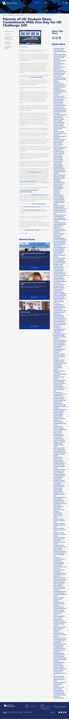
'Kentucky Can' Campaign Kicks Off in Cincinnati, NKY (59, 559)
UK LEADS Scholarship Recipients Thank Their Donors (59, 525)
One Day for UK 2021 (59, 228)
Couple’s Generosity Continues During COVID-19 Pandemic (59, 290)
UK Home (32, 706)
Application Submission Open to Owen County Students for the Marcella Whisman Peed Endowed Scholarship (60, 246)
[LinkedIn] (60, 38)
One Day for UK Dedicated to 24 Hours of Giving (59, 542)
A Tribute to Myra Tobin (60, 222)
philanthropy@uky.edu (47, 706)
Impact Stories (8, 34)
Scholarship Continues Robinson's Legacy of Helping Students (59, 583)
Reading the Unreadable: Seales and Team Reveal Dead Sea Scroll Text (60, 295)
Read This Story (34, 267)
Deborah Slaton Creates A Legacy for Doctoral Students (60, 454)
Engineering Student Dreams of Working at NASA (59, 520)
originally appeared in (29, 230)
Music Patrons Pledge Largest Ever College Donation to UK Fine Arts (60, 207)
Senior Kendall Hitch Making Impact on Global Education (60, 634)
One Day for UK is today (60, 230)
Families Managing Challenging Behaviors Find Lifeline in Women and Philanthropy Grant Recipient (59, 170)
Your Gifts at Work (10, 14)
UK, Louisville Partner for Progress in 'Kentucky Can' (60, 554)
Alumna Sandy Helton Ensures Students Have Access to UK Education (59, 449)
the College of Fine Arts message (32, 209)
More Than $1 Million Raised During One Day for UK (59, 529)
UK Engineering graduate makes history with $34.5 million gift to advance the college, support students (60, 117)
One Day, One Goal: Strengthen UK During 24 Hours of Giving (60, 546)
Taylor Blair (56, 232)
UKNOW (37, 230)
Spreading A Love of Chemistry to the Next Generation (59, 604)
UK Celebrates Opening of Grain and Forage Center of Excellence (59, 471)
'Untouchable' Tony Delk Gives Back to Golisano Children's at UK (60, 312)
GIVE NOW (36, 2)
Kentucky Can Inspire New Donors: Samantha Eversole (60, 534)
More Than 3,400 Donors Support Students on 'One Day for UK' (60, 148)
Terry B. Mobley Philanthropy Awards (8, 47)
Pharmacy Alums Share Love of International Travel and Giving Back (59, 259)
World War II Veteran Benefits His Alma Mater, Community (60, 337)
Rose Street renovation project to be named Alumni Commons (59, 141)
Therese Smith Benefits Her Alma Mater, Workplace (59, 350)
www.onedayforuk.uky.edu (36, 77)
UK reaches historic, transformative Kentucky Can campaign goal (60, 105)
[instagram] (63, 712)
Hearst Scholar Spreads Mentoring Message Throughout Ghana (60, 645)
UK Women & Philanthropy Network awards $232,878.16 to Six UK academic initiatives (60, 91)
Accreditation (27, 706)
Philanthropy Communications (8, 43)
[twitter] (56, 38)
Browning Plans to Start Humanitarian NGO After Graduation (60, 406)
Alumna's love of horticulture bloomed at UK (59, 673)
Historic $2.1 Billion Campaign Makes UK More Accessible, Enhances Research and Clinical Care (59, 565)
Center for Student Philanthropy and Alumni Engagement (9, 38)
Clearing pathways (58, 690)
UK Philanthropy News (19, 14)
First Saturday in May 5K (60, 333)
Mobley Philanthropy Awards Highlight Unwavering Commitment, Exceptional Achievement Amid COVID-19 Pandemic (59, 191)
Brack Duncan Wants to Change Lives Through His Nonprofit (59, 650)
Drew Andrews (57, 347)
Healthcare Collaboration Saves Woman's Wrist (59, 687)
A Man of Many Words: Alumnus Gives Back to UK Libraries (59, 588)
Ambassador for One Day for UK (39, 194)
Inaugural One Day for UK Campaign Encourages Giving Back (60, 571)
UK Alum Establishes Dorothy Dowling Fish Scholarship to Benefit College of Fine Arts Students (59, 201)
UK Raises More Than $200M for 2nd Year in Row (59, 494)
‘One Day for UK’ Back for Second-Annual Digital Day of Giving (59, 286)
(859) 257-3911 (46, 709)
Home (4, 14)
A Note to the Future (59, 250)
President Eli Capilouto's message (32, 206)
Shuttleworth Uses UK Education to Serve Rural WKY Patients (60, 503)
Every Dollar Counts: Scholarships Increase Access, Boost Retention (60, 693)
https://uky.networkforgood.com (28, 181)
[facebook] (53, 38)
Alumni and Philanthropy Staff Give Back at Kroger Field (60, 226)
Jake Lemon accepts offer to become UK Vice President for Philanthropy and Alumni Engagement (60, 134)
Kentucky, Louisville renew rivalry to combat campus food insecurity (60, 71)
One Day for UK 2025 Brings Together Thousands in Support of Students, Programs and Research (60, 77)
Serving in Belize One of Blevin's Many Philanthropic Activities (59, 576)
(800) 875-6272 (46, 708)
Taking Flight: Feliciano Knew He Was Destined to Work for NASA (59, 344)
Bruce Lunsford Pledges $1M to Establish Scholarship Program (59, 499)
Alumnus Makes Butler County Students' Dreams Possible (59, 617)
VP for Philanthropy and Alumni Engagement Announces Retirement (60, 216)
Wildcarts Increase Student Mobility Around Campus (60, 423)
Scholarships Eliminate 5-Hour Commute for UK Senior (60, 212)
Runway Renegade (58, 102)
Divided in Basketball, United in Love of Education (59, 599)
